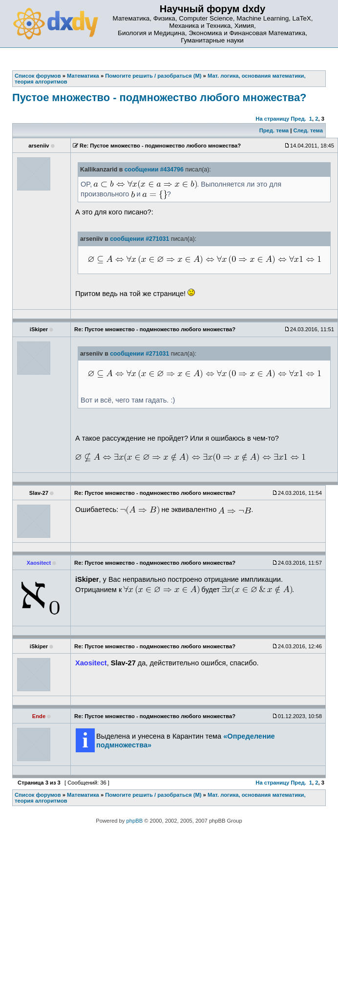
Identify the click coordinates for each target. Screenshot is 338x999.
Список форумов (38, 795)
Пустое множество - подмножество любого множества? (159, 97)
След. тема (307, 130)
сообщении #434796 (154, 169)
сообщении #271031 (139, 238)
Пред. (298, 119)
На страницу (272, 119)
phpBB (135, 821)
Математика (83, 795)
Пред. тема (274, 130)
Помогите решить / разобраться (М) (153, 795)
